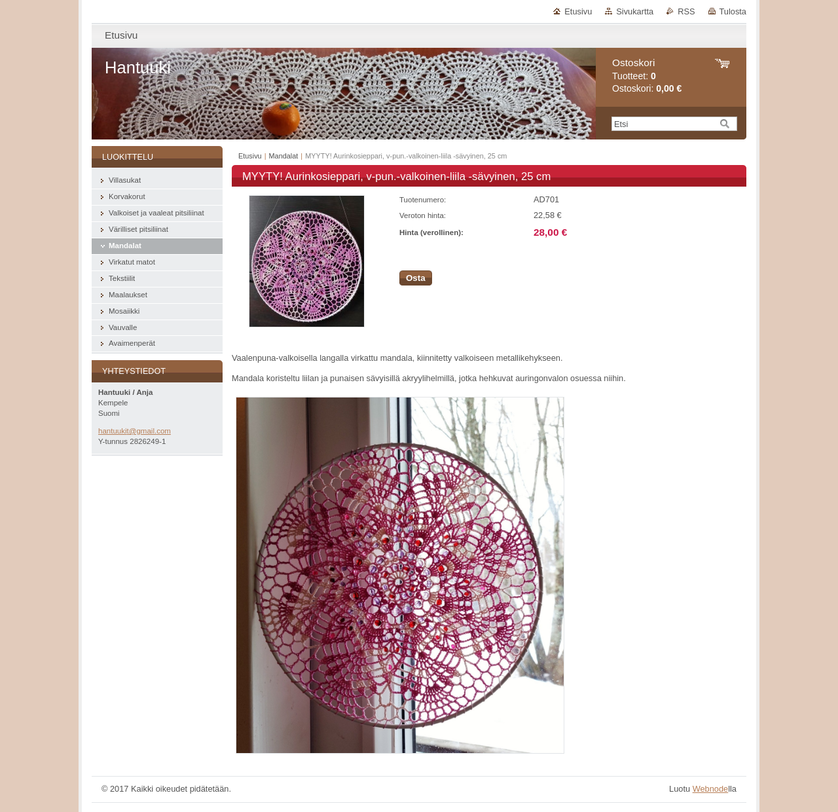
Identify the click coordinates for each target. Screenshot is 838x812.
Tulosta (733, 11)
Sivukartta (634, 11)
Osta (416, 278)
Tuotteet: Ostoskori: (647, 76)
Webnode (711, 789)
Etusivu (578, 11)
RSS (686, 11)
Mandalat (284, 156)
